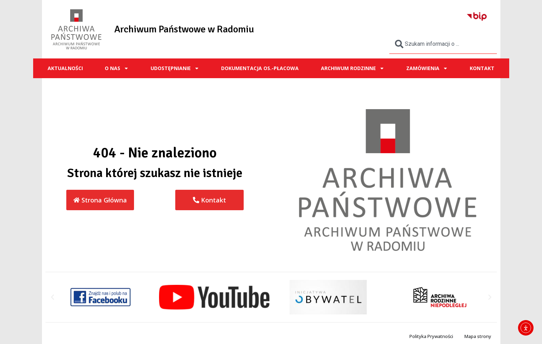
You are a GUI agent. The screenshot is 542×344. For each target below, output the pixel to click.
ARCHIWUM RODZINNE (352, 68)
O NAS (117, 68)
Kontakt (482, 68)
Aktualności (65, 68)
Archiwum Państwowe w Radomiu (184, 29)
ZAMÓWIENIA (427, 68)
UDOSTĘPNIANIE (175, 68)
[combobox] (443, 44)
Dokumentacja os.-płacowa (260, 68)
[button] (52, 297)
